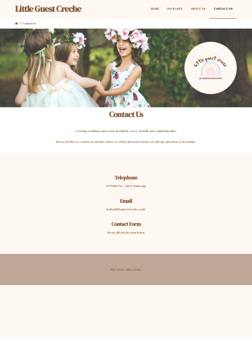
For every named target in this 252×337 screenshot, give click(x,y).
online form (132, 269)
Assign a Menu (125, 325)
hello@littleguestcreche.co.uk (126, 209)
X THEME (135, 319)
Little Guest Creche (48, 8)
